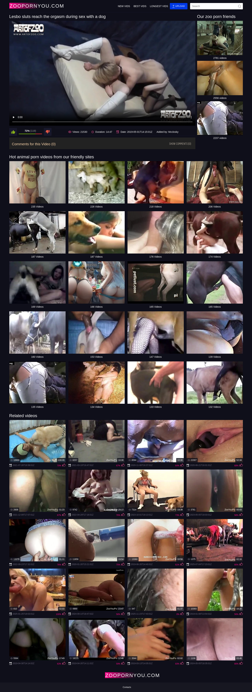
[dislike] (48, 132)
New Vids (124, 6)
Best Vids (139, 6)
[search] (216, 6)
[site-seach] (240, 6)
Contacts (127, 687)
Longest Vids (159, 6)
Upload (178, 6)
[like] (13, 132)
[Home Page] (30, 6)
